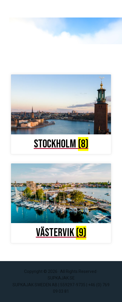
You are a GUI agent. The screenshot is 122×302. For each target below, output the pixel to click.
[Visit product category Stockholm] (61, 112)
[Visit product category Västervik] (61, 201)
